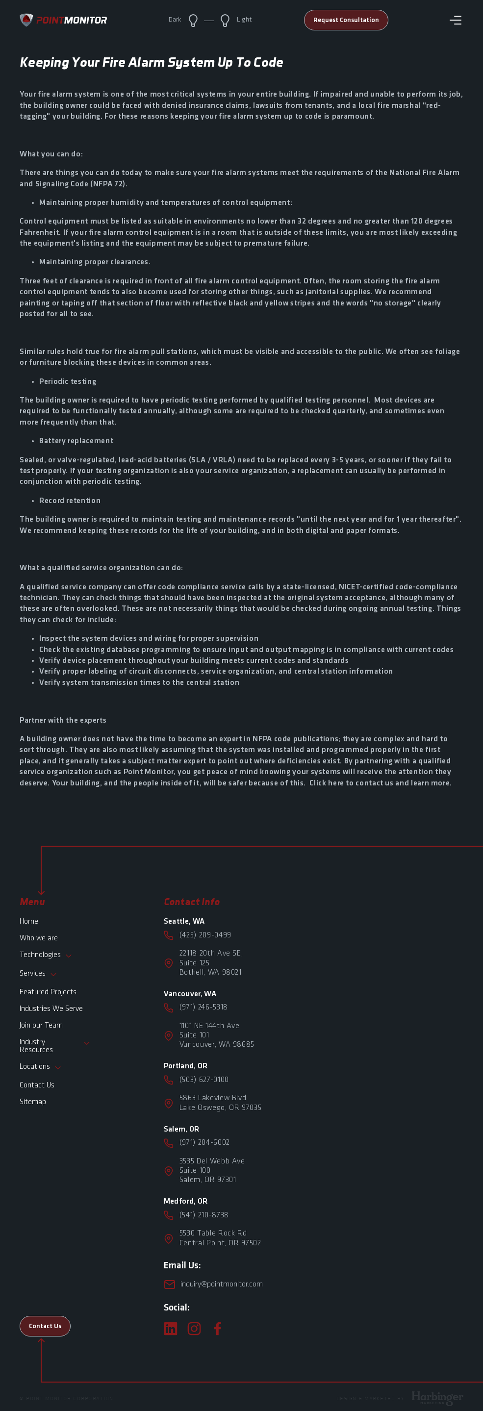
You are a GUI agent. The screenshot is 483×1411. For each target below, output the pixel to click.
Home (29, 922)
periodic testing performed (209, 400)
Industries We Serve (51, 1009)
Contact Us (37, 1085)
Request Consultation (346, 20)
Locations (41, 1068)
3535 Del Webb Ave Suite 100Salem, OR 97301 (212, 1171)
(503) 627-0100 (204, 1080)
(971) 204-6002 (204, 1143)
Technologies (46, 956)
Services (38, 975)
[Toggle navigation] (455, 20)
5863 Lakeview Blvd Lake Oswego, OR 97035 (220, 1102)
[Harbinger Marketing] (437, 1398)
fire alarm (106, 233)
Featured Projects (48, 992)
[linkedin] (170, 1328)
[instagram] (194, 1328)
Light (235, 20)
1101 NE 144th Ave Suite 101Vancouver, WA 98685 (216, 1035)
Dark (184, 20)
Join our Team (41, 1026)
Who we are (39, 938)
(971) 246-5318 (203, 1007)
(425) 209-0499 (205, 935)
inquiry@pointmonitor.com (213, 1284)
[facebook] (218, 1328)
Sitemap (33, 1102)
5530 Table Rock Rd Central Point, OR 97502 (220, 1238)
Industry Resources (55, 1046)
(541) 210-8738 (204, 1215)
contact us (374, 783)
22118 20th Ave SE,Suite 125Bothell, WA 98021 (211, 963)
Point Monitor (149, 772)
